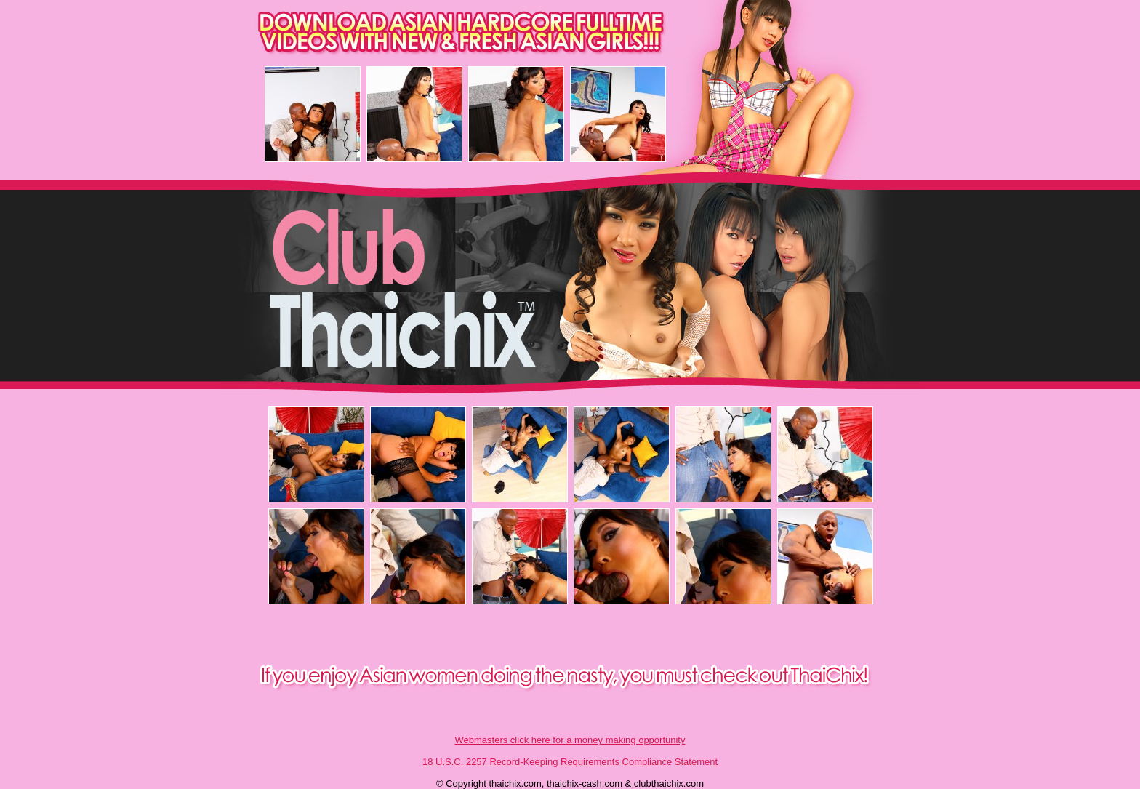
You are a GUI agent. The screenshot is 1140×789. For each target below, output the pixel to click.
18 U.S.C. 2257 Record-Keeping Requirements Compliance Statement (570, 761)
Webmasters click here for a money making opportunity (570, 739)
